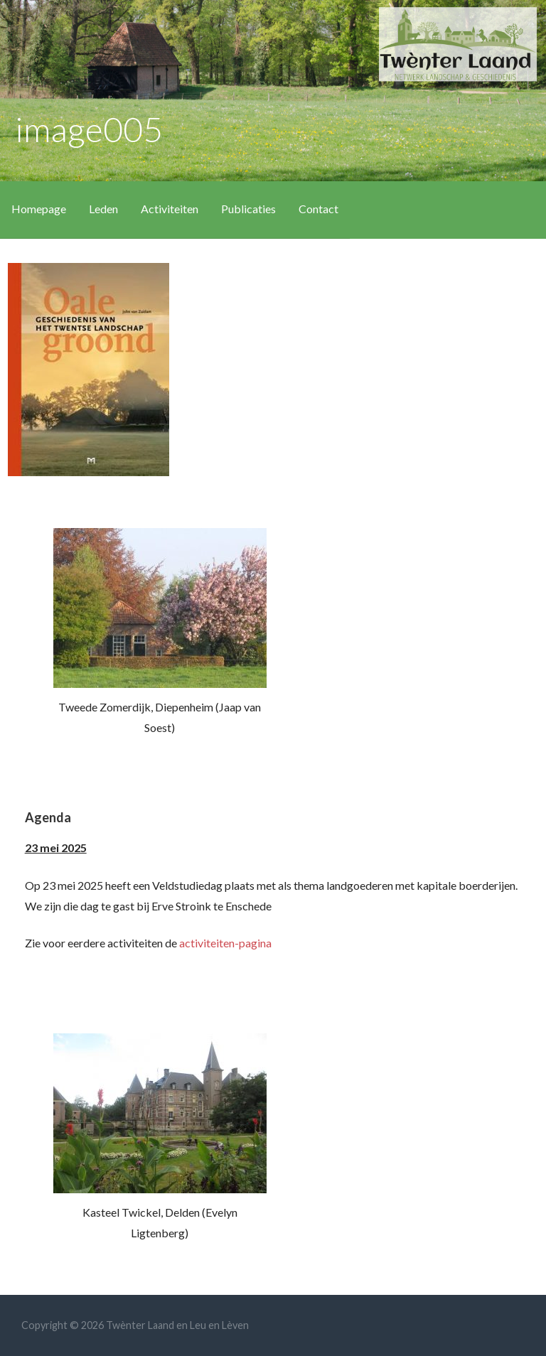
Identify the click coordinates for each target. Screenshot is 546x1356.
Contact (318, 208)
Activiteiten (169, 208)
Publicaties (248, 208)
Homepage (38, 208)
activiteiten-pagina (225, 942)
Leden (103, 208)
